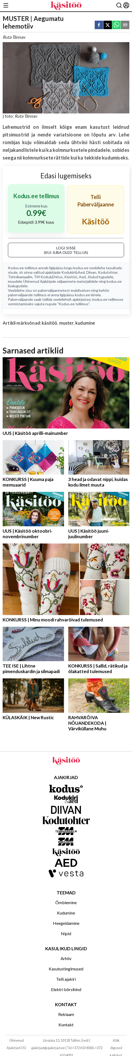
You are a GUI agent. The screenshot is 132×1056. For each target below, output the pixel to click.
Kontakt (66, 1024)
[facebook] (99, 25)
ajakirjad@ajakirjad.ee (48, 1048)
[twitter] (107, 25)
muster (66, 323)
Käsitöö (70, 277)
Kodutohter (107, 272)
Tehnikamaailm (20, 277)
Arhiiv (66, 958)
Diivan (91, 272)
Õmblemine (66, 902)
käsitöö (49, 323)
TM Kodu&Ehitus (48, 277)
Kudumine (66, 912)
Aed (82, 277)
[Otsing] (119, 5)
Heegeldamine (66, 923)
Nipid (66, 933)
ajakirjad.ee (81, 299)
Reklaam (66, 1014)
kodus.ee (80, 268)
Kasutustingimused (66, 968)
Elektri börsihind (66, 989)
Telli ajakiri (66, 979)
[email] (125, 25)
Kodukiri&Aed (73, 272)
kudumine (85, 323)
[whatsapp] (116, 25)
